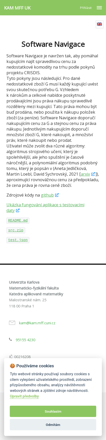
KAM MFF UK (17, 8)
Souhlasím (53, 411)
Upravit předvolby (24, 396)
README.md (18, 221)
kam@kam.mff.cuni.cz (37, 322)
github (47, 195)
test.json (18, 240)
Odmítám (53, 425)
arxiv (85, 174)
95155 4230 (25, 339)
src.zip (15, 230)
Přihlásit (86, 8)
